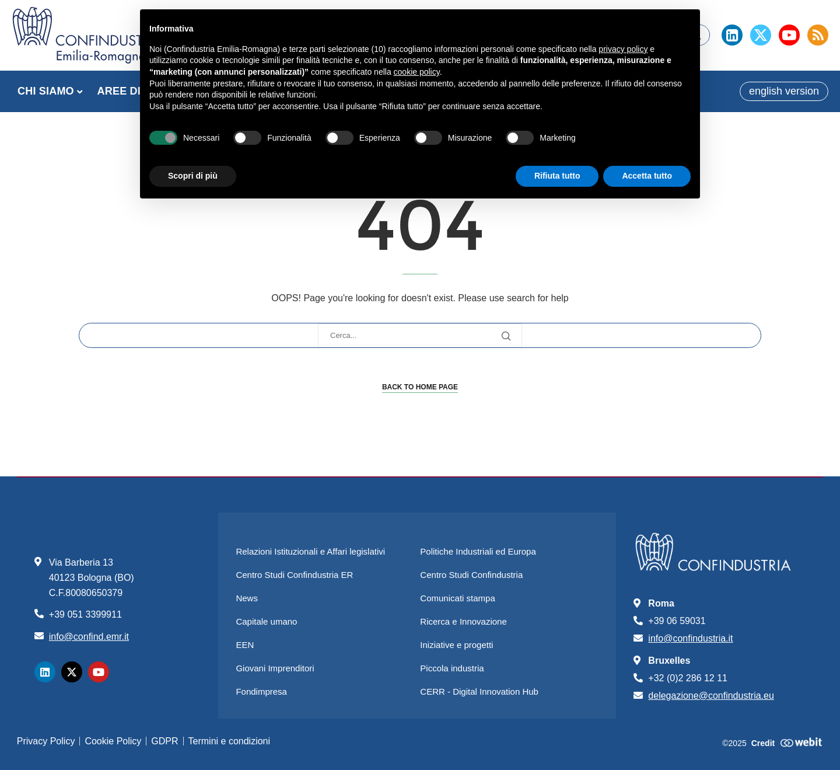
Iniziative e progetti (456, 644)
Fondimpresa (261, 691)
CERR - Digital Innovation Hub (479, 691)
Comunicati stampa (457, 598)
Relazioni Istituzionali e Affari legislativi (310, 551)
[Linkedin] (732, 35)
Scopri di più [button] (193, 175)
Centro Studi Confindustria (471, 574)
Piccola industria (452, 668)
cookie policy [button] (417, 71)
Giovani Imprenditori (275, 668)
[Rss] (817, 35)
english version (784, 91)
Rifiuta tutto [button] (557, 175)
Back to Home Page (420, 387)
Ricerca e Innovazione (463, 621)
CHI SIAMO (46, 91)
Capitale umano (266, 621)
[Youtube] (789, 35)
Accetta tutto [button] (647, 175)
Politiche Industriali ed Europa (478, 551)
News (247, 598)
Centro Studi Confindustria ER (294, 574)
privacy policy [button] (623, 49)
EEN (245, 644)
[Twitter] (760, 35)
